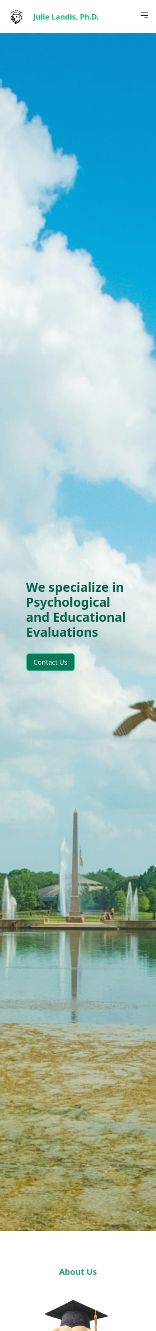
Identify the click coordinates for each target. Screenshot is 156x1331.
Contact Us (50, 662)
